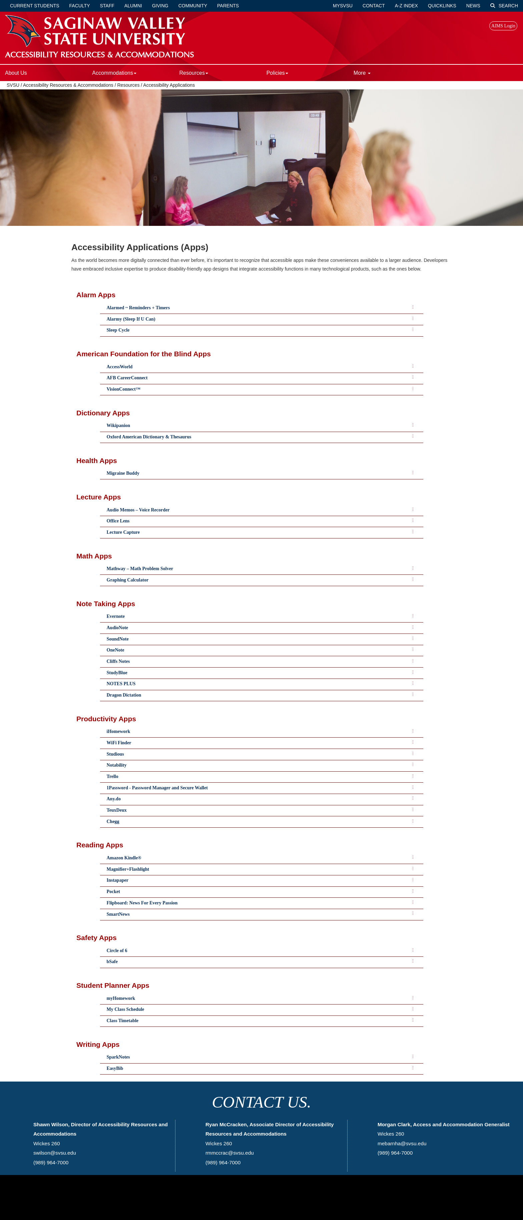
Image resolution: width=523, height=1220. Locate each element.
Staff (107, 5)
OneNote (115, 650)
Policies (277, 73)
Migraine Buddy (123, 473)
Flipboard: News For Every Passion (142, 902)
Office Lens (118, 520)
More (362, 73)
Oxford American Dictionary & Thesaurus (149, 436)
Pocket (113, 891)
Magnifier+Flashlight (128, 869)
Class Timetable (123, 1020)
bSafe (112, 961)
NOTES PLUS (121, 683)
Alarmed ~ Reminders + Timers (138, 307)
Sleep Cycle (118, 330)
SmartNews (118, 914)
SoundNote (118, 639)
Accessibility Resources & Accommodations (69, 85)
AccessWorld (120, 366)
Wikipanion (118, 425)
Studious (115, 754)
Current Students (34, 5)
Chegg (113, 821)
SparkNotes (118, 1057)
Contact (374, 5)
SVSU (13, 85)
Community (192, 5)
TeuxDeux (117, 810)
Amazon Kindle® (124, 857)
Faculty (79, 5)
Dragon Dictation (124, 695)
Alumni (133, 5)
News (473, 5)
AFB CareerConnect (127, 377)
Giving (160, 5)
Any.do (114, 798)
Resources (193, 73)
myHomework (121, 998)
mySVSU (343, 5)
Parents (228, 5)
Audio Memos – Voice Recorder (138, 509)
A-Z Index (406, 5)
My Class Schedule (125, 1009)
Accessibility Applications (169, 85)
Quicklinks (442, 5)
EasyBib (115, 1068)
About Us (16, 73)
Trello (112, 776)
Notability (117, 765)
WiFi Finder (119, 742)
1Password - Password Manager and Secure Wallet (157, 787)
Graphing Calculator (128, 579)
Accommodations (114, 73)
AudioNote (117, 627)
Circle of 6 (117, 950)
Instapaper (117, 880)
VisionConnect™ (123, 389)
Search (504, 5)
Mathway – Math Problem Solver (140, 568)
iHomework (118, 731)
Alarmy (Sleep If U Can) (131, 319)
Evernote (116, 616)
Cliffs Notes (118, 661)
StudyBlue (117, 672)
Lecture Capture (123, 532)
